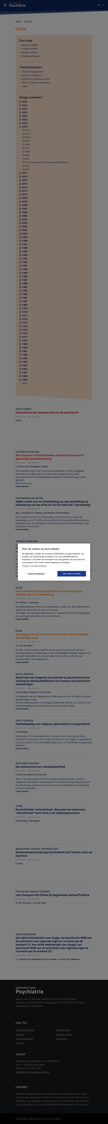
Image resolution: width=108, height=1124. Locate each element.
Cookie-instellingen (36, 574)
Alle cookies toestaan (71, 574)
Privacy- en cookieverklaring (34, 566)
